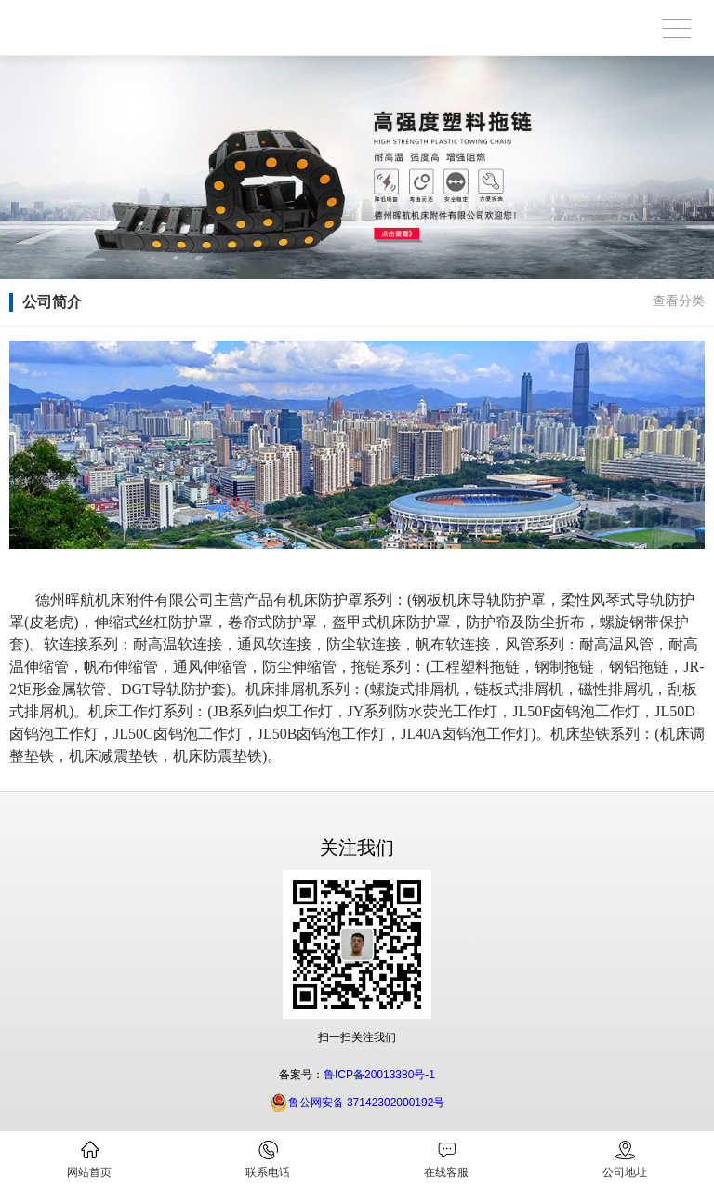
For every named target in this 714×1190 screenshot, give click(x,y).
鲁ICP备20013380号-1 (379, 1074)
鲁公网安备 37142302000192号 (357, 1102)
